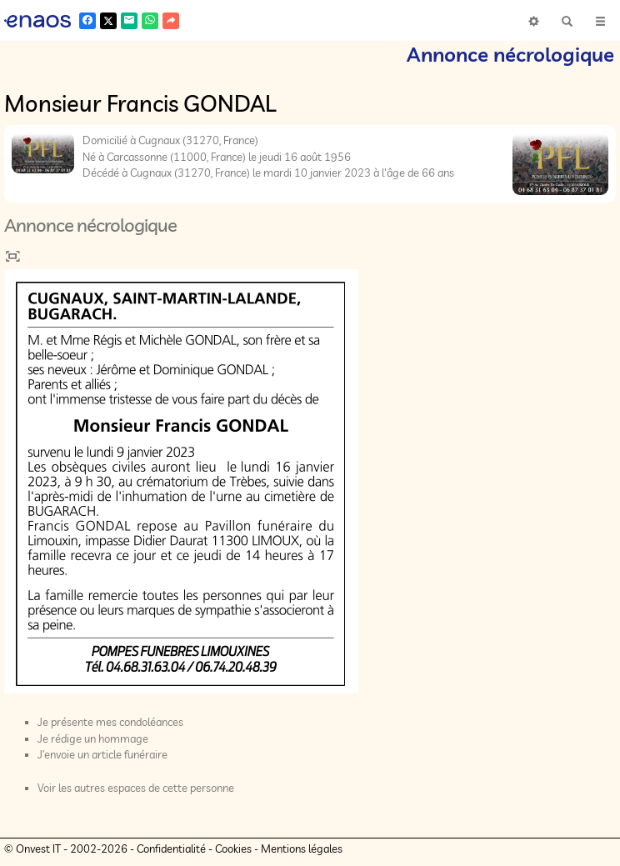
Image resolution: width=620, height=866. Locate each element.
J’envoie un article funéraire (103, 754)
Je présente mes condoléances (110, 721)
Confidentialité (171, 848)
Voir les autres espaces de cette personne (136, 787)
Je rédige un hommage (93, 738)
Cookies (233, 848)
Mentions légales (301, 848)
